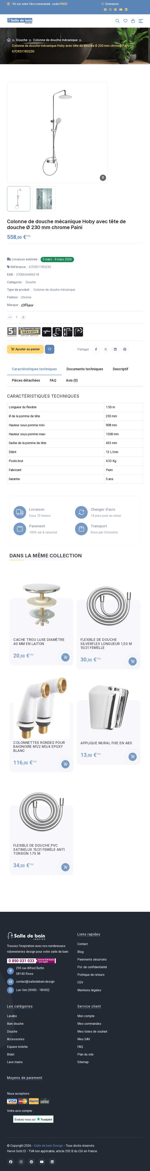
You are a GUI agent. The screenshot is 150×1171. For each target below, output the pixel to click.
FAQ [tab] (53, 380)
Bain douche (15, 1024)
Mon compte (86, 1016)
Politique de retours (90, 975)
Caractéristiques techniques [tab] (34, 369)
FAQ (80, 1047)
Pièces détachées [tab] (26, 380)
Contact (82, 944)
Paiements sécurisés (92, 959)
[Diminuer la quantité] (10, 317)
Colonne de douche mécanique (55, 40)
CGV (80, 982)
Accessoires (15, 1039)
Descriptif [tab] (120, 369)
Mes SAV (83, 1039)
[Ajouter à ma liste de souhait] (49, 349)
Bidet (10, 1054)
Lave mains (15, 1062)
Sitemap (83, 1062)
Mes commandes (89, 1024)
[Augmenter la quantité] (23, 317)
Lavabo (12, 1016)
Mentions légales (89, 990)
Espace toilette (17, 1047)
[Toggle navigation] (141, 21)
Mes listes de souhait (92, 1031)
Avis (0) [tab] (72, 380)
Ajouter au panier (25, 349)
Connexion (110, 3)
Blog (80, 952)
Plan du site (85, 1054)
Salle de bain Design (48, 1146)
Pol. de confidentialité (92, 967)
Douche (21, 40)
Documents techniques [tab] (85, 369)
